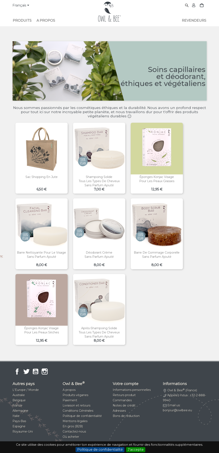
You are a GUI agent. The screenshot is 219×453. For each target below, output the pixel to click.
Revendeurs (194, 21)
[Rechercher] (187, 5)
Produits (22, 21)
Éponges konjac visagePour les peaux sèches (41, 330)
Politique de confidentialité (100, 450)
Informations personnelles (132, 390)
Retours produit (124, 395)
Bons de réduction (126, 416)
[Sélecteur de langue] (22, 5)
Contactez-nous (74, 431)
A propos (46, 21)
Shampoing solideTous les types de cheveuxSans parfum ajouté (99, 181)
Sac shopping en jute (41, 177)
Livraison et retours (76, 405)
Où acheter (71, 437)
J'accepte (136, 450)
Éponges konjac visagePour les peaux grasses (156, 179)
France (17, 405)
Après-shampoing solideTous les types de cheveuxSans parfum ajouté (99, 332)
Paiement (70, 400)
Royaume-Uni (23, 431)
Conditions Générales (78, 411)
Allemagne (20, 411)
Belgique (19, 400)
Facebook (17, 371)
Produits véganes (75, 395)
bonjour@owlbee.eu (177, 410)
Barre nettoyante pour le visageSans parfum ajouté (41, 255)
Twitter (26, 371)
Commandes (122, 400)
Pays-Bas (19, 421)
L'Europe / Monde (26, 390)
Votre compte (125, 384)
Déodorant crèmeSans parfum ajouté (99, 255)
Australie (19, 395)
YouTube (35, 371)
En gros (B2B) (73, 426)
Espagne (19, 426)
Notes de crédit (124, 405)
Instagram (45, 371)
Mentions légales (75, 421)
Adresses (119, 411)
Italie (16, 416)
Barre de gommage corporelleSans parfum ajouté (157, 255)
